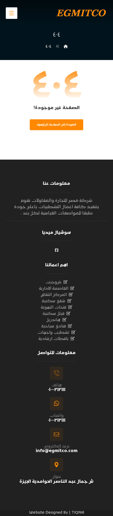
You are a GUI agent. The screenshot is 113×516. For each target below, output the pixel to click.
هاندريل (56, 320)
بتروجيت (56, 282)
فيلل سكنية (56, 313)
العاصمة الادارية (56, 288)
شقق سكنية (56, 301)
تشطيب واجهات (56, 332)
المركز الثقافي (56, 294)
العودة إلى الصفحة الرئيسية (56, 125)
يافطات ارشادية (56, 338)
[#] (56, 250)
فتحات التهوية (56, 307)
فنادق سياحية (56, 326)
